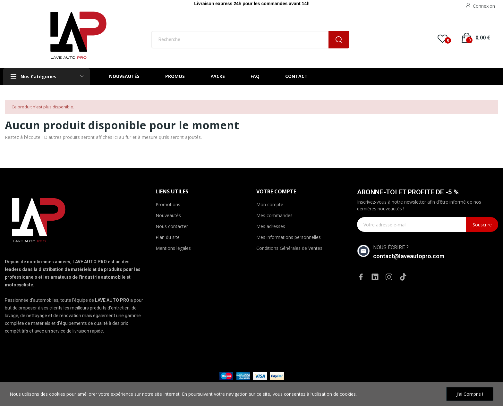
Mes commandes (274, 215)
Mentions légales (173, 248)
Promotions (168, 204)
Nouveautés (168, 215)
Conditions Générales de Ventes (289, 248)
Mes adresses (270, 226)
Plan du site (168, 237)
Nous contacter (172, 226)
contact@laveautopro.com (408, 256)
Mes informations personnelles (288, 237)
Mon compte (269, 204)
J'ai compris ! (469, 394)
